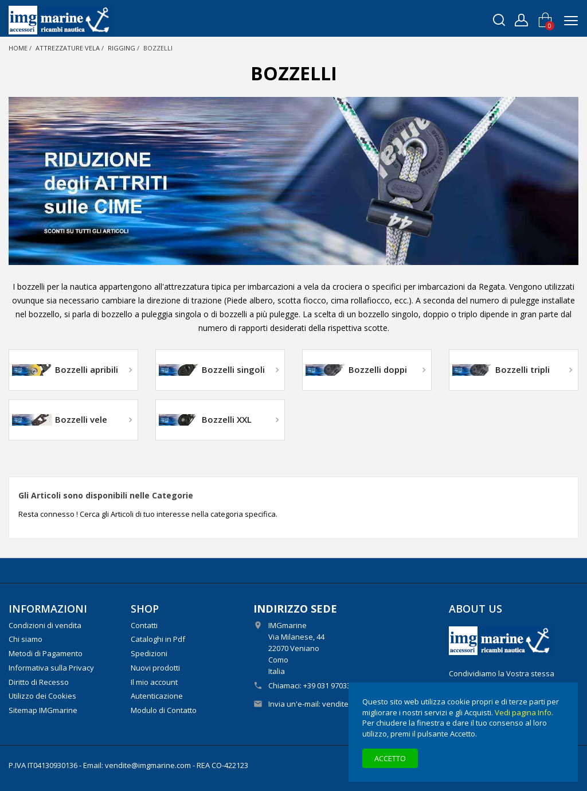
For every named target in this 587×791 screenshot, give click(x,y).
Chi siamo (25, 639)
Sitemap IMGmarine (43, 710)
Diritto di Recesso (39, 682)
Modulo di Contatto (164, 710)
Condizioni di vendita (45, 625)
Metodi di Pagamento (46, 653)
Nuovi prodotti (155, 668)
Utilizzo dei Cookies (42, 696)
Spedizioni (149, 653)
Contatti (144, 625)
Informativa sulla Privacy (51, 668)
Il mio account (154, 682)
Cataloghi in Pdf (158, 639)
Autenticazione (157, 696)
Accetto (390, 758)
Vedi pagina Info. (524, 712)
